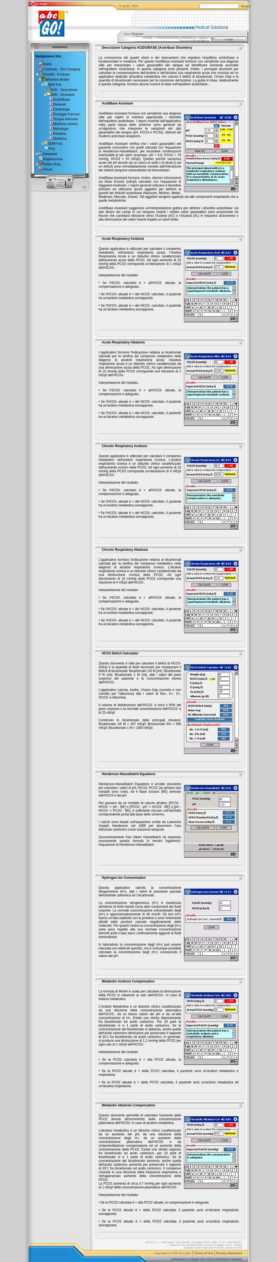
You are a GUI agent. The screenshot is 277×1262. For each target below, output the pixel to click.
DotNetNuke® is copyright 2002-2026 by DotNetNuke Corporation (206, 1259)
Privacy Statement (229, 1253)
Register (138, 33)
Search (246, 6)
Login (229, 39)
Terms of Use (203, 1253)
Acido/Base (201, 40)
